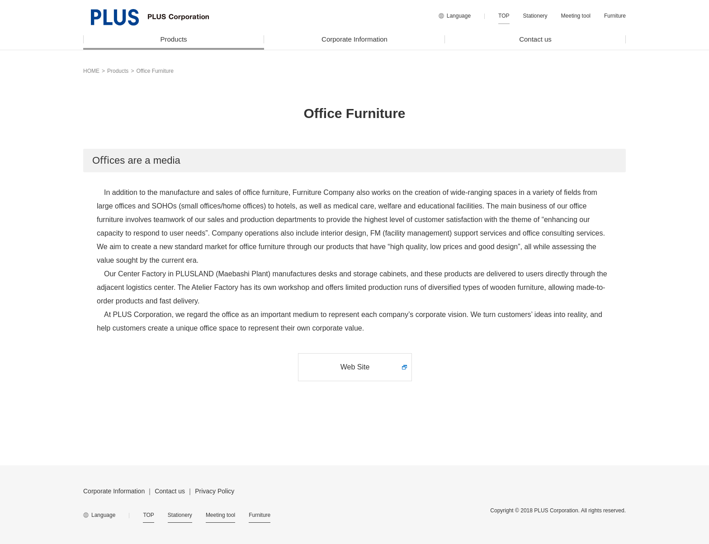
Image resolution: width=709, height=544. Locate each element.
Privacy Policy (214, 491)
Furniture (615, 16)
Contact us (535, 39)
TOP (503, 16)
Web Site (355, 367)
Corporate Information (354, 39)
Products (173, 39)
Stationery (535, 16)
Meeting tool (576, 16)
